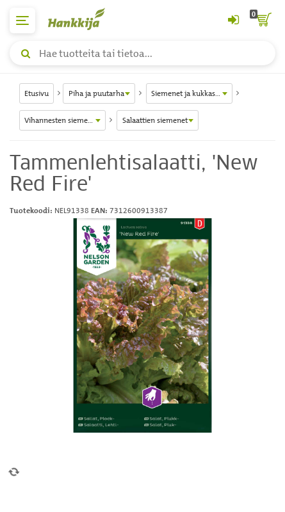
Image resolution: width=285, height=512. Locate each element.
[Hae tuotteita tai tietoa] (142, 53)
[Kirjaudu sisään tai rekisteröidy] (233, 20)
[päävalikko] (22, 20)
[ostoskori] (262, 20)
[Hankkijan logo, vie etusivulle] (83, 19)
